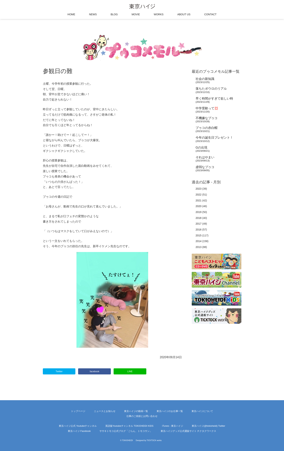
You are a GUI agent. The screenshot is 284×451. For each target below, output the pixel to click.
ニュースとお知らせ (104, 411)
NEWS (93, 14)
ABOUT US (183, 14)
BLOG (114, 14)
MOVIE (136, 14)
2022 (198, 194)
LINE (130, 371)
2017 (198, 223)
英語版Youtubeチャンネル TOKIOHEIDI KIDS (129, 425)
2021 (198, 200)
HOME (71, 14)
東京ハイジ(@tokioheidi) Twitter (208, 425)
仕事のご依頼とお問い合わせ (142, 416)
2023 (198, 188)
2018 (198, 217)
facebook (94, 371)
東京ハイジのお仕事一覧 (170, 411)
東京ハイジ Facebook (79, 431)
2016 (198, 229)
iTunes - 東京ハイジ (172, 425)
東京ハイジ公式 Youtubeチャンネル (78, 425)
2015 (198, 235)
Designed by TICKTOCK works (149, 440)
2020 (198, 206)
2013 (198, 247)
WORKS (158, 14)
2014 (198, 241)
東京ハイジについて (202, 411)
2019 (198, 212)
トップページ (78, 411)
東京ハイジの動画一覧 (136, 411)
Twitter (59, 371)
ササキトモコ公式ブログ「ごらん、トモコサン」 (125, 431)
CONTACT (210, 14)
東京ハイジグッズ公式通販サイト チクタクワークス (188, 431)
